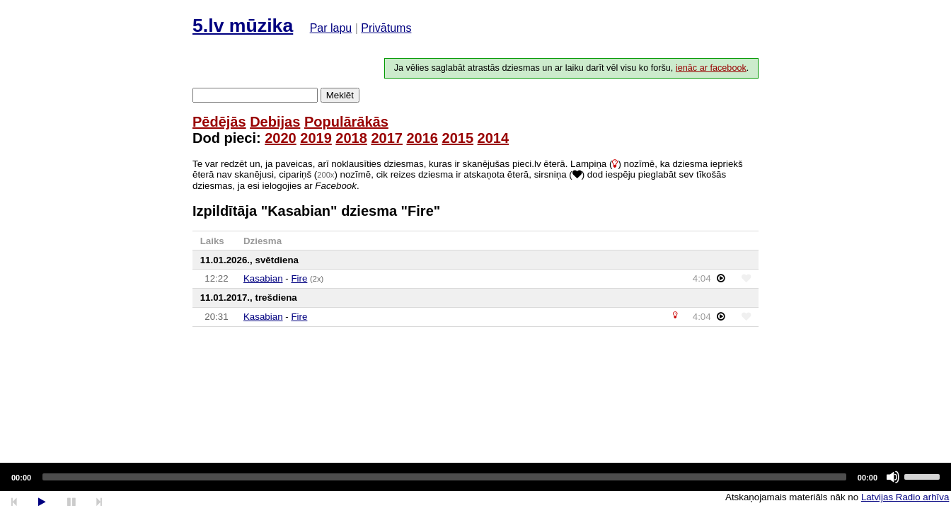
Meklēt (340, 95)
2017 (387, 138)
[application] (475, 477)
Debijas (275, 121)
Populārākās (346, 121)
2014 (493, 138)
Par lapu (331, 28)
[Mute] (893, 477)
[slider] (444, 476)
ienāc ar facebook (711, 68)
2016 (422, 138)
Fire (299, 278)
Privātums (386, 28)
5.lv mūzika (242, 25)
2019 (316, 138)
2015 (458, 138)
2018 (351, 138)
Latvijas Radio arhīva (905, 497)
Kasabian (263, 278)
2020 (280, 138)
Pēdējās (219, 121)
